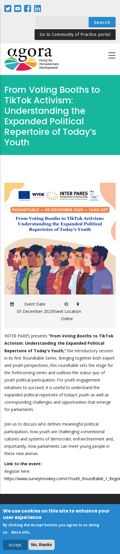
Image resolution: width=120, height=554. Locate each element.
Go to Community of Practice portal (75, 34)
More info (20, 533)
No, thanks (41, 546)
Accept (15, 546)
